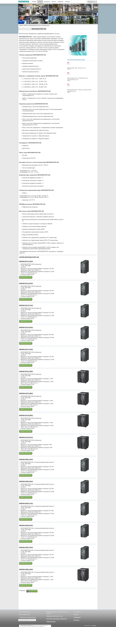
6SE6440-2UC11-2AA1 (26, 261)
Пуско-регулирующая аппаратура (56, 618)
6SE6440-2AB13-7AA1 (26, 503)
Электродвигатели (24, 611)
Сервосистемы (50, 621)
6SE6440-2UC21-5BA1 (26, 393)
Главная (34, 1)
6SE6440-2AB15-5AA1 (26, 525)
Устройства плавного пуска (27, 617)
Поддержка (60, 1)
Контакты (67, 1)
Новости (54, 1)
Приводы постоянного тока (54, 616)
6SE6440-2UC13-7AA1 (26, 305)
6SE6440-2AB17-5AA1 (26, 547)
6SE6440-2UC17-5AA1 (26, 349)
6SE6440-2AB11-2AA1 (26, 459)
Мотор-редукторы (24, 614)
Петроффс (94, 625)
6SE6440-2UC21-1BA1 (26, 371)
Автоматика (47, 1)
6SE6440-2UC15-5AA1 (26, 327)
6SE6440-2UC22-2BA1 (26, 415)
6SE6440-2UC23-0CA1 (26, 437)
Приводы (40, 1)
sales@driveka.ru (92, 2)
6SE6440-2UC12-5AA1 (26, 283)
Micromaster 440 (45, 25)
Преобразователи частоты (34, 25)
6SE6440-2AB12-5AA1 (26, 481)
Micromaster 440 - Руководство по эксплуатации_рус (77, 78)
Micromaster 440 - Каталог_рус (76, 68)
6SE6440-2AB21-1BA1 (26, 569)
